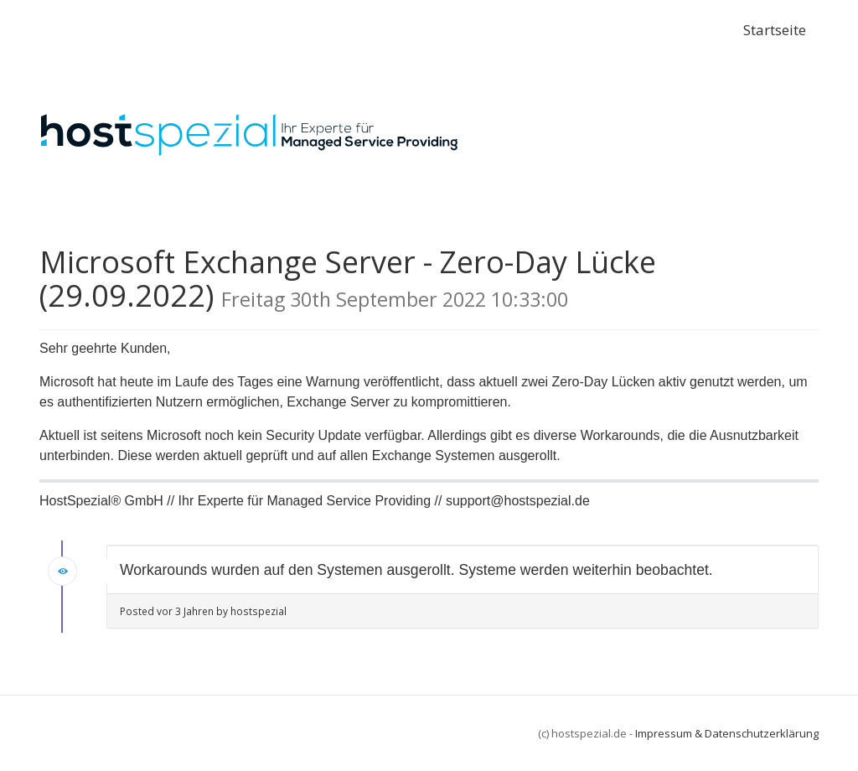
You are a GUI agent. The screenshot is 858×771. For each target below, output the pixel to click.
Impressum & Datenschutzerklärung (727, 733)
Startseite (774, 29)
